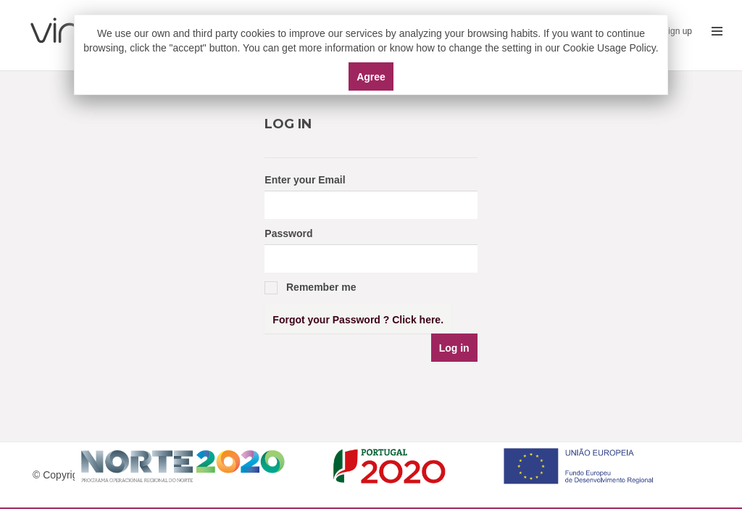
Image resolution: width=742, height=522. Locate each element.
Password (288, 233)
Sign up (677, 31)
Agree (371, 77)
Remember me (310, 287)
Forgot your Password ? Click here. (357, 320)
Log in (454, 348)
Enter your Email (304, 180)
